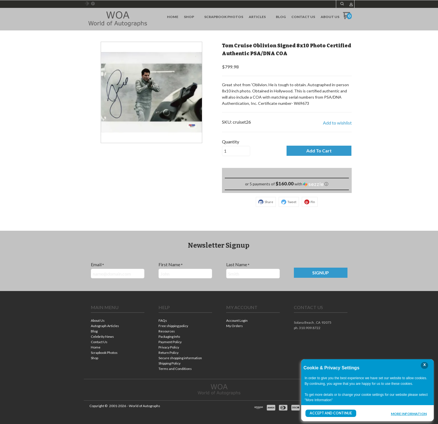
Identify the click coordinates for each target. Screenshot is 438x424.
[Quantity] (236, 151)
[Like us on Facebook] (86, 3)
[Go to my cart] (347, 17)
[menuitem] (172, 17)
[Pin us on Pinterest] (93, 3)
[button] (342, 3)
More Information (409, 414)
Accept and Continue (330, 413)
